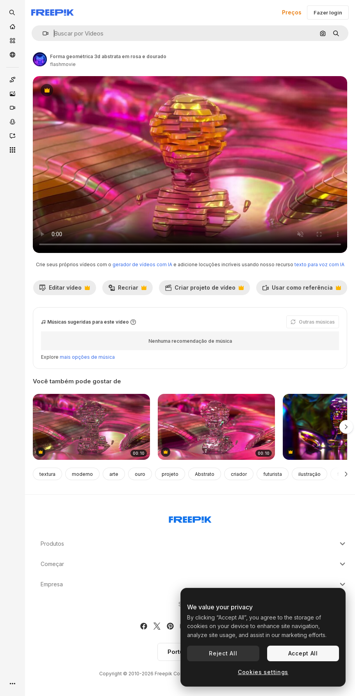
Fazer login (328, 12)
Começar (194, 564)
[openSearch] (12, 12)
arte (113, 474)
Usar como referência (301, 289)
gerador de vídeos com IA (142, 264)
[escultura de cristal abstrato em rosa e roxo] (216, 427)
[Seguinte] (346, 474)
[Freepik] (52, 12)
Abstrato (204, 474)
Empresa (194, 584)
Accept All (303, 653)
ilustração (309, 474)
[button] (42, 33)
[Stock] (12, 40)
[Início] (12, 26)
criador (239, 474)
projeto (170, 474)
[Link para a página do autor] (40, 59)
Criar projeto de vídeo (204, 289)
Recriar (127, 289)
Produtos (194, 543)
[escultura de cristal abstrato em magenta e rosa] (91, 427)
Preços (291, 12)
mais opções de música (87, 357)
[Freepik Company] (190, 518)
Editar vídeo (64, 289)
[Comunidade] (12, 54)
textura (47, 474)
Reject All (223, 653)
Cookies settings (263, 672)
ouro (140, 474)
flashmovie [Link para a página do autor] (63, 64)
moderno (82, 474)
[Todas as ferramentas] (12, 150)
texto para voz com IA (319, 264)
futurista (272, 474)
